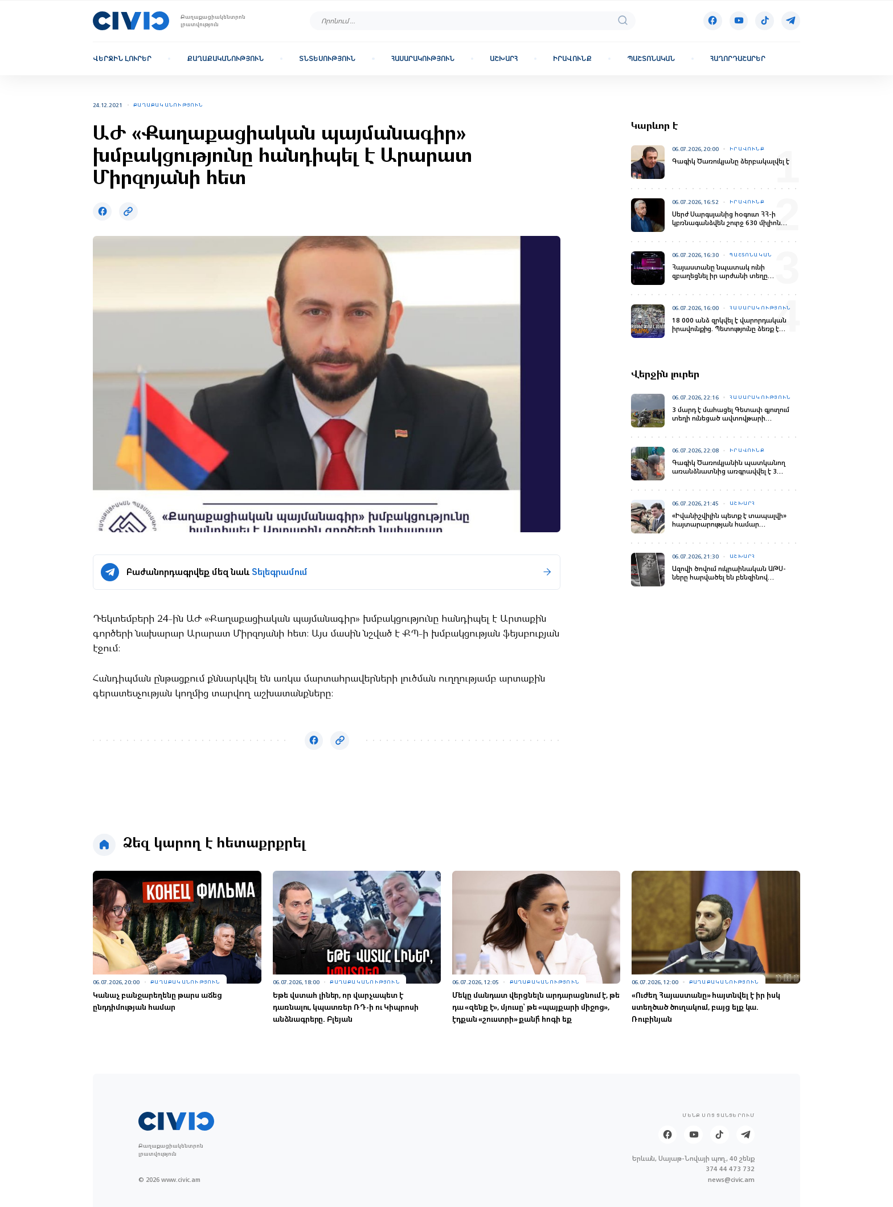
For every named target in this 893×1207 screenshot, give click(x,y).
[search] (623, 21)
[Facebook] (712, 20)
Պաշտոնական (651, 58)
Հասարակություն (422, 58)
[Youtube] (739, 20)
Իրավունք (572, 58)
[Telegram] (790, 20)
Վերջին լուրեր (122, 58)
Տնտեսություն (327, 58)
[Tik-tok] (764, 20)
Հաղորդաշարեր (737, 58)
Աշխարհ (504, 58)
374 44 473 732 (730, 1169)
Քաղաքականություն (225, 58)
